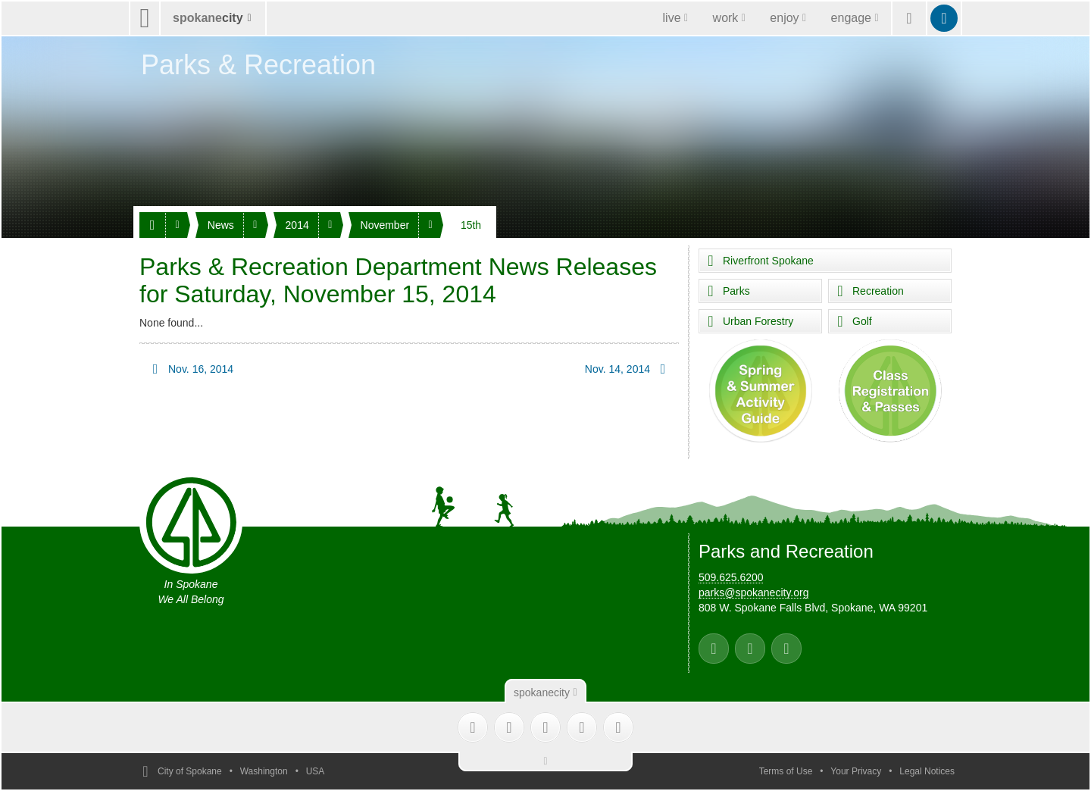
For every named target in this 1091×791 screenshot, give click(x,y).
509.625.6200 (731, 577)
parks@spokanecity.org (753, 592)
